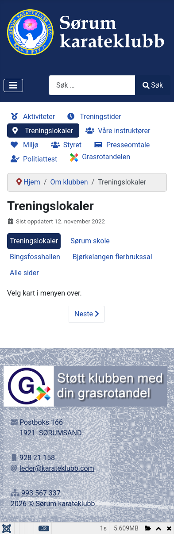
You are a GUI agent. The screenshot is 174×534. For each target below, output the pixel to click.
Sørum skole (90, 241)
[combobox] (92, 85)
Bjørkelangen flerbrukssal (112, 257)
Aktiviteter (31, 116)
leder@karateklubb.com (56, 468)
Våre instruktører (116, 131)
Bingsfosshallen (35, 257)
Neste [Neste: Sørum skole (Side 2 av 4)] (86, 314)
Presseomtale (120, 145)
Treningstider (92, 116)
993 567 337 (41, 493)
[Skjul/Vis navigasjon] (13, 85)
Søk (153, 85)
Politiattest (32, 159)
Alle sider (24, 273)
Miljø (23, 145)
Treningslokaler (41, 131)
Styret (64, 145)
